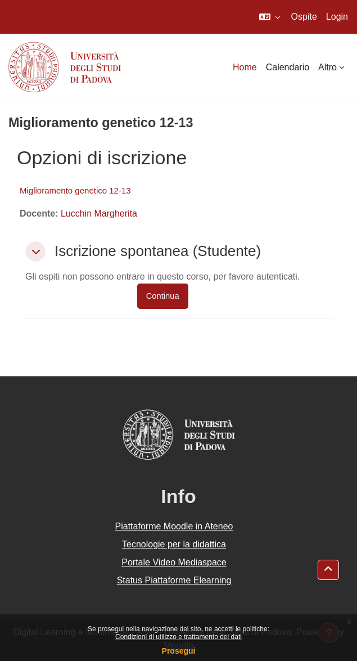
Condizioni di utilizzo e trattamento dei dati (178, 637)
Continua (162, 295)
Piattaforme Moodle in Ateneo (174, 526)
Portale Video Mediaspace (174, 562)
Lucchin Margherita (99, 213)
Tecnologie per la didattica (174, 544)
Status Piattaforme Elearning (174, 580)
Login (337, 16)
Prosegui (179, 650)
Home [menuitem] (245, 67)
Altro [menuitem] (327, 67)
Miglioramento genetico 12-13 (75, 190)
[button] (269, 17)
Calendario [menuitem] (287, 67)
